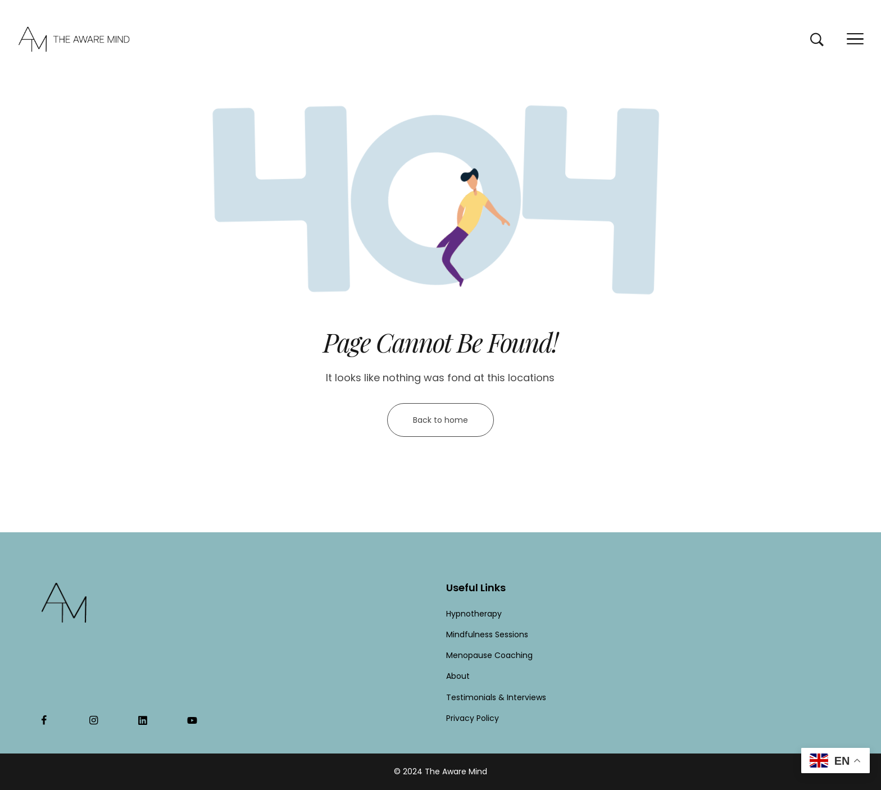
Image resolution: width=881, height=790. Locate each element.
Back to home (440, 420)
